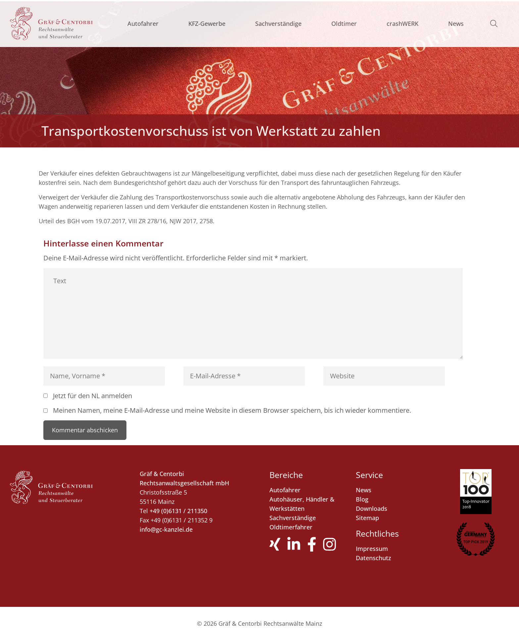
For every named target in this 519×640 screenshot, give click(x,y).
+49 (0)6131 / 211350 (178, 511)
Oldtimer (344, 23)
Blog (362, 499)
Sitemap (367, 518)
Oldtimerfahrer (290, 527)
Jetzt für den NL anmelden (92, 395)
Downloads (371, 508)
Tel (144, 511)
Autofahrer (143, 23)
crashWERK (402, 23)
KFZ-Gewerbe (206, 23)
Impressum (372, 549)
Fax (144, 520)
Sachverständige (278, 23)
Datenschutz (373, 558)
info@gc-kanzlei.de (166, 529)
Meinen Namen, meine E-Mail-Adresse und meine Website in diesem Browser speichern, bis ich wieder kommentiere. (232, 410)
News (456, 23)
